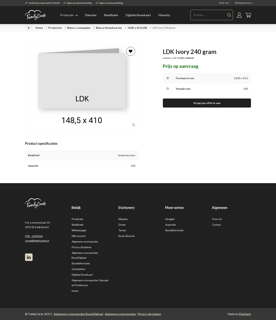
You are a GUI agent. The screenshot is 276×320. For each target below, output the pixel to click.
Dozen (122, 224)
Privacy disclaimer (81, 247)
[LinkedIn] (29, 257)
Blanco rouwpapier (79, 27)
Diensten (90, 15)
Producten (67, 15)
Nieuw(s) (164, 15)
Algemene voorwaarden (85, 241)
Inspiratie (170, 224)
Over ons (224, 2)
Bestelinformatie (81, 263)
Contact (216, 224)
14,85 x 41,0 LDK (137, 27)
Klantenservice (243, 2)
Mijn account (79, 235)
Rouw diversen (126, 235)
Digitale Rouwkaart (138, 15)
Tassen (122, 230)
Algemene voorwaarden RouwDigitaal (78, 314)
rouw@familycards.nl (37, 240)
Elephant (245, 314)
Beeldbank (111, 15)
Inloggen (170, 219)
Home (39, 27)
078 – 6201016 (34, 236)
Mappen (123, 219)
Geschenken (78, 269)
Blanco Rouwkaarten (109, 27)
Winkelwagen (79, 230)
